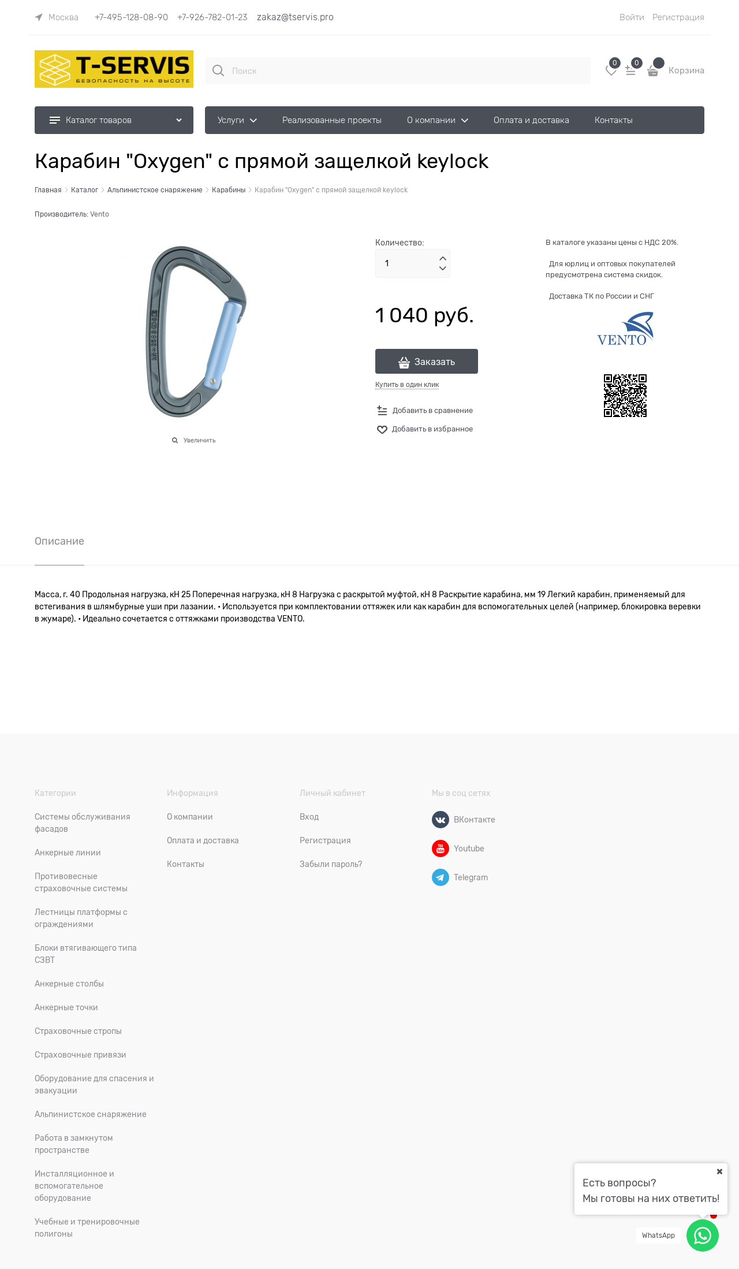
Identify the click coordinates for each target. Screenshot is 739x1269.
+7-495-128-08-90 (131, 17)
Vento (99, 214)
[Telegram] (440, 877)
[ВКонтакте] (440, 819)
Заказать (435, 362)
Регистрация (678, 17)
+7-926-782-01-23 (212, 17)
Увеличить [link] (199, 440)
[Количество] (412, 263)
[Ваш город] (719, 1171)
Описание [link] (59, 541)
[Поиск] (218, 70)
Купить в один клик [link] (407, 385)
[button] (442, 258)
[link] (57, 17)
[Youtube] (440, 848)
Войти (631, 17)
